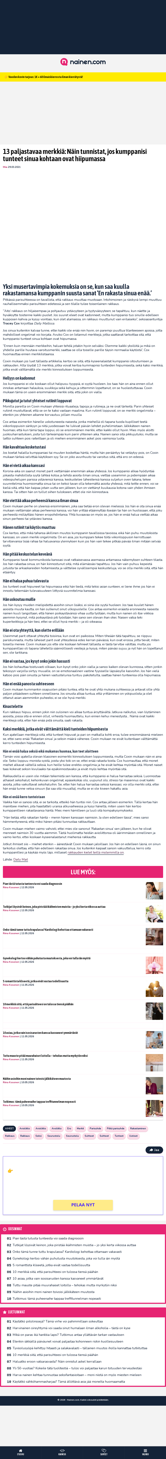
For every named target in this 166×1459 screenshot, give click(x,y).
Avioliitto (25, 1128)
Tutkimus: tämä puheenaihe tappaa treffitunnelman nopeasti (39, 1101)
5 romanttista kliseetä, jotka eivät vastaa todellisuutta (35, 981)
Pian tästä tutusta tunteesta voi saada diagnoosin (32, 883)
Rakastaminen (138, 1128)
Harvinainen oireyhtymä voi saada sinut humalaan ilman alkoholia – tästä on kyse (71, 1328)
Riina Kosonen (11, 887)
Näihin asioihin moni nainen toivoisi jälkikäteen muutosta (37, 1078)
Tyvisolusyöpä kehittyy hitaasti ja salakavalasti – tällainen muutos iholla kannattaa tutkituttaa (80, 1348)
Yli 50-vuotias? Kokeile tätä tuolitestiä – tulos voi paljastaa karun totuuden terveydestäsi (77, 1368)
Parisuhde (95, 1128)
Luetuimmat (16, 1312)
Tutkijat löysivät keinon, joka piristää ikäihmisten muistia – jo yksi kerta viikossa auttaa (54, 906)
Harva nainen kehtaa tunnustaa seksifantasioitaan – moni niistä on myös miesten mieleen (77, 1375)
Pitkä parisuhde (115, 1128)
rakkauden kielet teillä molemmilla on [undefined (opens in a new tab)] (96, 852)
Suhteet (89, 1136)
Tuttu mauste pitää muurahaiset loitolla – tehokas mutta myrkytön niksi (45, 1055)
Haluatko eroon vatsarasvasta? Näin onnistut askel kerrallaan (57, 1361)
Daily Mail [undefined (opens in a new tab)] (20, 859)
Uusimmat (15, 1229)
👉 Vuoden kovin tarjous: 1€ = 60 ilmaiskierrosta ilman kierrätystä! (43, 77)
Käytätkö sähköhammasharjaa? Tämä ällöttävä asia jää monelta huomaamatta (69, 1381)
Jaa (154, 1150)
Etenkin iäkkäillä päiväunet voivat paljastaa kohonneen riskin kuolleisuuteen (68, 1341)
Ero (69, 1128)
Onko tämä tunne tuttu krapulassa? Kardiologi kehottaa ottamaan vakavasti (48, 929)
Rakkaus (9, 1136)
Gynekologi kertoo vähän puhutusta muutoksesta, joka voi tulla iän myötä (46, 958)
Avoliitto (56, 1128)
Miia (5, 167)
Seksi (38, 1136)
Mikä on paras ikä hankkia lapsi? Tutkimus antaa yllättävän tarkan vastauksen (68, 1335)
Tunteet (119, 1136)
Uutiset (133, 1136)
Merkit (80, 1128)
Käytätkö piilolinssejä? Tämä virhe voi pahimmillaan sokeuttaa (58, 1321)
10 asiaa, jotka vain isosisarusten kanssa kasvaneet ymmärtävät (40, 1033)
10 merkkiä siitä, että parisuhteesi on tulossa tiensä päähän (38, 1004)
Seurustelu (53, 1136)
